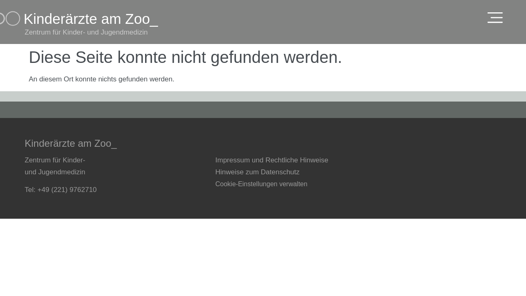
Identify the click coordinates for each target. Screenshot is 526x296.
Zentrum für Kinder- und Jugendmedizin (86, 32)
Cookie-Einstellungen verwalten (261, 183)
